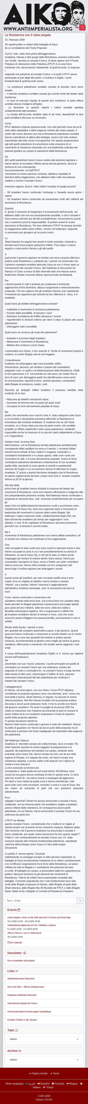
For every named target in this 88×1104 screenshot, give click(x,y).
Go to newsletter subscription (21, 960)
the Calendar (14, 942)
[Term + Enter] (41, 901)
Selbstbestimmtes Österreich (21, 978)
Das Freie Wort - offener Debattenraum (25, 987)
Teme (56, 1073)
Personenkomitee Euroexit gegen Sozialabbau (29, 1011)
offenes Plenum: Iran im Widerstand (24, 933)
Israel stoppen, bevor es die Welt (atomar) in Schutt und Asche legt (39, 917)
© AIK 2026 (44, 1096)
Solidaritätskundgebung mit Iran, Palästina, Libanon (31, 925)
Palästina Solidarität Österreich (22, 995)
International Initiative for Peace (22, 1003)
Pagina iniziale (39, 1073)
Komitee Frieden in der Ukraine (22, 1020)
